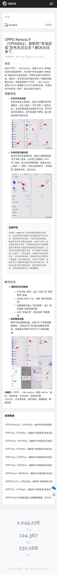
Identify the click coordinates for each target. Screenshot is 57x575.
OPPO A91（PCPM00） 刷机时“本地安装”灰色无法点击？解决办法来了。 (28, 457)
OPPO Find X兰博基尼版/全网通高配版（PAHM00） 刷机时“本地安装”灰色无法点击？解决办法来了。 (28, 497)
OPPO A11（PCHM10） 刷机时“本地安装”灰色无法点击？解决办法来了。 (28, 433)
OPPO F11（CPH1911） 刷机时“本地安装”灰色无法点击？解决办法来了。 (28, 489)
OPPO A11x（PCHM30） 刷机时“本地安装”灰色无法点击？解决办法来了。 (28, 441)
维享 (26, 569)
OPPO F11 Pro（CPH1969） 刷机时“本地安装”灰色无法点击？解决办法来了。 (28, 481)
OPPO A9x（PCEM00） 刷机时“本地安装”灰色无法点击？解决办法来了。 (28, 465)
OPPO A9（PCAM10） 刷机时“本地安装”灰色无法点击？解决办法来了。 (28, 449)
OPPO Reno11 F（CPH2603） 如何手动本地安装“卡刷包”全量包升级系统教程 (28, 424)
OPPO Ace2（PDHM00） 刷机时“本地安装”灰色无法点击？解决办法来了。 (28, 473)
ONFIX (9, 3)
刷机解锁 (28, 25)
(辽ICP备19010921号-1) (39, 569)
